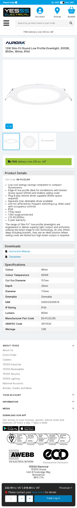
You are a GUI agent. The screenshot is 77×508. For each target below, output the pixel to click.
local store (38, 492)
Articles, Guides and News (17, 388)
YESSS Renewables (13, 369)
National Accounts (13, 383)
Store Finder (10, 355)
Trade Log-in (53, 498)
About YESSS (38, 345)
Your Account (38, 395)
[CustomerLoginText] (40, 10)
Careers (7, 359)
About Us (8, 350)
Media (38, 408)
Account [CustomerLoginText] (40, 16)
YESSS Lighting (11, 378)
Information (38, 401)
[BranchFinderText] (57, 12)
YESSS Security (11, 374)
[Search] (71, 23)
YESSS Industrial (12, 364)
